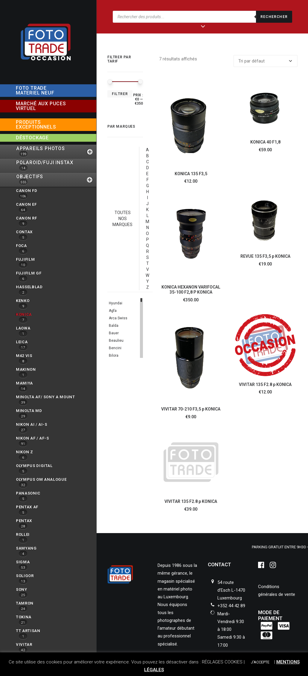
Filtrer (120, 94)
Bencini (115, 348)
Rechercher (274, 17)
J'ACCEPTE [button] (260, 662)
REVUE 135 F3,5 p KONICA (265, 256)
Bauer (114, 333)
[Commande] (266, 61)
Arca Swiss (118, 318)
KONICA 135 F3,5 (191, 173)
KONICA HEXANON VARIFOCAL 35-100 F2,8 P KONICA (190, 289)
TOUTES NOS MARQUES (122, 218)
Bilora (113, 355)
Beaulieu (116, 340)
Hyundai (115, 303)
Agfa (113, 311)
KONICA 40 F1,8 (265, 142)
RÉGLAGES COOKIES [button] (222, 662)
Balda (113, 325)
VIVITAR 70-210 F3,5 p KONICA (190, 409)
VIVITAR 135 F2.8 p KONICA (265, 384)
